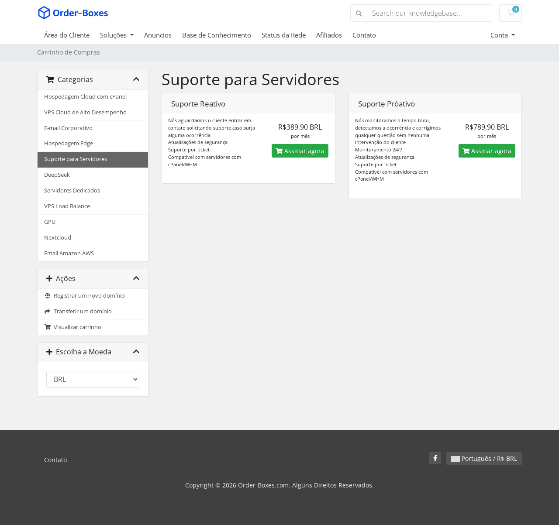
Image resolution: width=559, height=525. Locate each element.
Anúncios (158, 35)
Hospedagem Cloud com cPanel (85, 96)
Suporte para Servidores (75, 159)
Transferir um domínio (78, 311)
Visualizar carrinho (72, 327)
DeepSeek (57, 174)
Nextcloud (57, 237)
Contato (364, 35)
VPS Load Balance (67, 206)
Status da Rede (284, 35)
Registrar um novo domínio (84, 295)
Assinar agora (300, 151)
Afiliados (329, 35)
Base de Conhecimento (216, 35)
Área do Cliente (67, 35)
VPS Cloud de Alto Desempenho (85, 112)
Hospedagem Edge (68, 143)
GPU (49, 222)
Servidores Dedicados (72, 190)
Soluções (114, 35)
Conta (500, 35)
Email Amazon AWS (69, 253)
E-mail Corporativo (68, 128)
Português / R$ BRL (484, 458)
